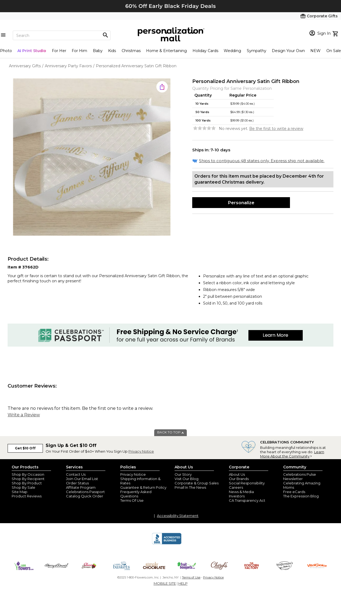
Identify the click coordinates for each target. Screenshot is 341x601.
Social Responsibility (247, 483)
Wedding (232, 50)
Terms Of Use (132, 500)
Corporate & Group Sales (197, 483)
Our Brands (239, 479)
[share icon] (162, 86)
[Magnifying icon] (105, 35)
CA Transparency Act (247, 500)
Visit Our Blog (186, 479)
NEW (315, 50)
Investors (237, 496)
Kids (112, 50)
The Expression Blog (301, 496)
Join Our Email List (82, 479)
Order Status (77, 483)
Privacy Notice (141, 451)
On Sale (333, 50)
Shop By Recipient (28, 479)
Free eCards (294, 492)
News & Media (241, 492)
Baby (98, 50)
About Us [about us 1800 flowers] (237, 474)
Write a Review (24, 414)
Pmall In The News (190, 487)
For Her (59, 50)
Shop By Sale (23, 487)
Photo (6, 50)
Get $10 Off (25, 448)
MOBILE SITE (165, 583)
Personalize (241, 202)
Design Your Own (288, 50)
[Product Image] (92, 157)
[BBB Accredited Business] (167, 543)
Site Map (19, 492)
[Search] (61, 35)
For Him (79, 50)
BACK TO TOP (170, 432)
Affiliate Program (81, 487)
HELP (183, 583)
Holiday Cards (205, 50)
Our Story (183, 474)
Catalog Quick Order (84, 496)
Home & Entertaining (166, 50)
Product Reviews (27, 496)
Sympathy (256, 50)
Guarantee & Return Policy (143, 487)
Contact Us (76, 474)
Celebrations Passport (85, 492)
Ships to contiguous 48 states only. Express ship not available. (261, 160)
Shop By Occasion (28, 474)
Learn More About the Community (292, 454)
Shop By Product (27, 483)
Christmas (131, 50)
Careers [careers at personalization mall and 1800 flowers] (236, 487)
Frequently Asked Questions (135, 494)
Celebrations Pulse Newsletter (299, 476)
